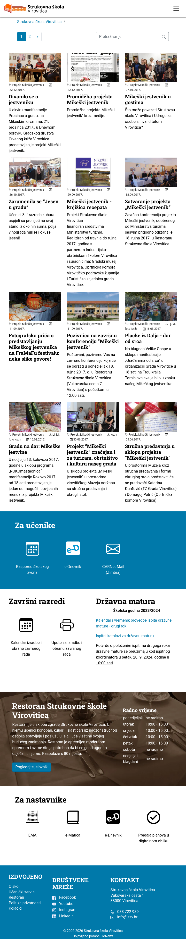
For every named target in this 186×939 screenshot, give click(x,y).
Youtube (62, 903)
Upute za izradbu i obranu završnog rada (67, 641)
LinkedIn (63, 916)
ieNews (108, 936)
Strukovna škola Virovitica (39, 21)
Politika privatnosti (25, 903)
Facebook (64, 897)
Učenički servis (22, 892)
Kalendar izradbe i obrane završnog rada (26, 641)
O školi (14, 886)
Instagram (64, 909)
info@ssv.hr (127, 917)
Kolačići (15, 908)
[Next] (38, 36)
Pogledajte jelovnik (31, 767)
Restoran (16, 897)
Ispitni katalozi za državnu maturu (125, 636)
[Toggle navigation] (176, 9)
